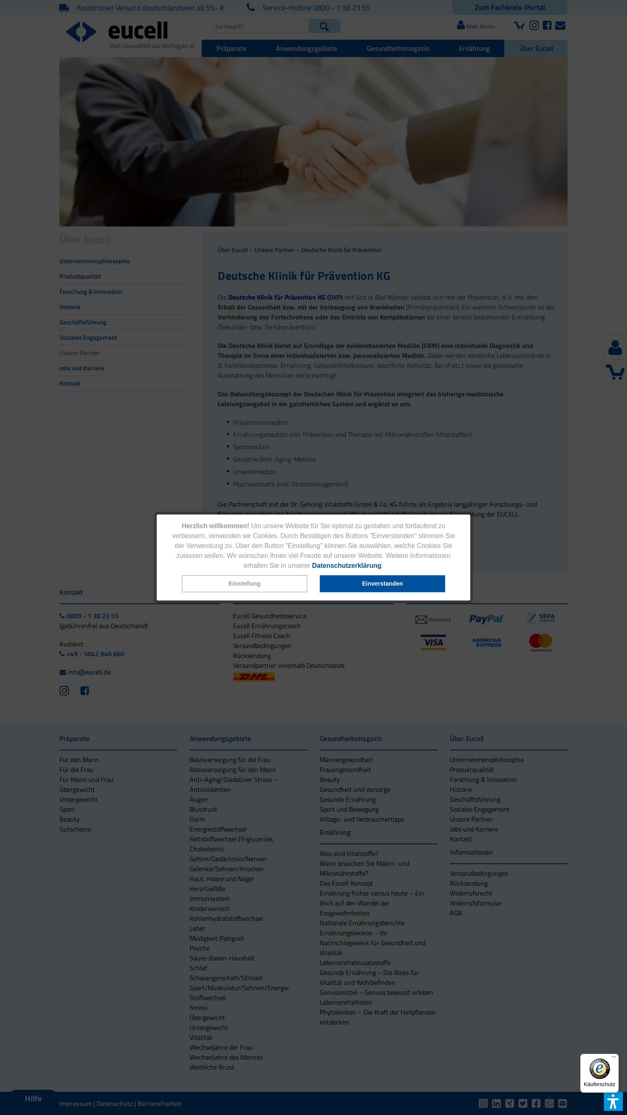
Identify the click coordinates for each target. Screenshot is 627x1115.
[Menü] (614, 1059)
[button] (244, 583)
